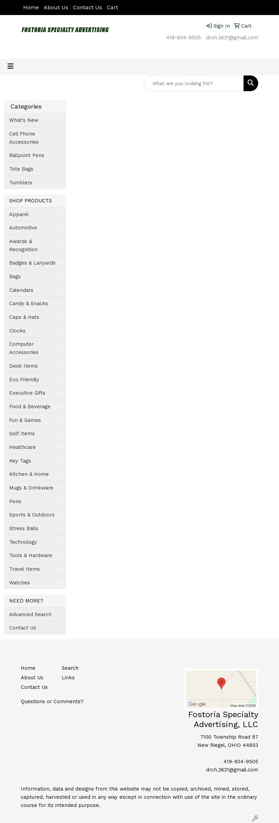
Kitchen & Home (29, 474)
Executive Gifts (27, 393)
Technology (23, 542)
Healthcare (22, 447)
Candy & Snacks (28, 303)
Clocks (17, 331)
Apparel (19, 214)
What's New (23, 120)
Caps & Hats (24, 317)
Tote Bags (21, 169)
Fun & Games (25, 420)
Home (31, 7)
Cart (112, 7)
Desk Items (23, 366)
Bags (15, 276)
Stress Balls (23, 528)
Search (70, 668)
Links (68, 678)
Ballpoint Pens (26, 155)
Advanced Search (30, 614)
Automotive (23, 228)
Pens (15, 501)
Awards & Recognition (23, 245)
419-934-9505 (183, 37)
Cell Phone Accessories (24, 138)
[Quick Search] (194, 83)
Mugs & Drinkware (31, 488)
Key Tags (20, 461)
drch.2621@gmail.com (232, 37)
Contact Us (87, 7)
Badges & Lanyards (32, 263)
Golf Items (22, 433)
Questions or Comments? (52, 701)
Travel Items (24, 569)
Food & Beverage (29, 406)
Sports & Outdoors (32, 515)
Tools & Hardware (30, 555)
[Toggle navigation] (10, 66)
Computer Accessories (24, 348)
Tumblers (20, 183)
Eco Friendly (24, 380)
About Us (56, 7)
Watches (19, 583)
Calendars (21, 290)
